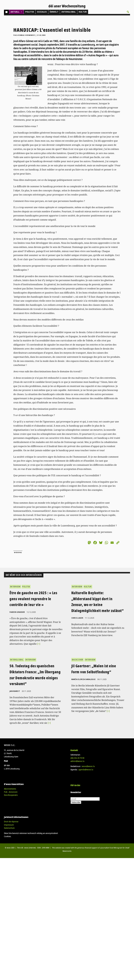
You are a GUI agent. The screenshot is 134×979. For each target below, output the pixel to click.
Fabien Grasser (17, 612)
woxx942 (18, 552)
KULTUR (83, 11)
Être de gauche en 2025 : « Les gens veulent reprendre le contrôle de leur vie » (33, 598)
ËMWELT (54, 11)
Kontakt (74, 750)
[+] (38, 643)
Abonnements (10, 788)
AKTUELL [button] (16, 12)
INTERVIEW (15, 586)
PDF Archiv (75, 785)
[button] (128, 12)
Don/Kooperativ (11, 795)
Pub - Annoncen (10, 792)
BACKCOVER (77, 659)
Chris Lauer (77, 618)
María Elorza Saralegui (83, 679)
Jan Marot (15, 691)
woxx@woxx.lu (88, 766)
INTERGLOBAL (68, 11)
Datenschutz (9, 828)
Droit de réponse (11, 821)
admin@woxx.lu (77, 761)
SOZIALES (42, 11)
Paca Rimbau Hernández (24, 35)
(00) (77, 758)
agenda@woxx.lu (85, 769)
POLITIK (29, 11)
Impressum (9, 824)
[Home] (6, 12)
